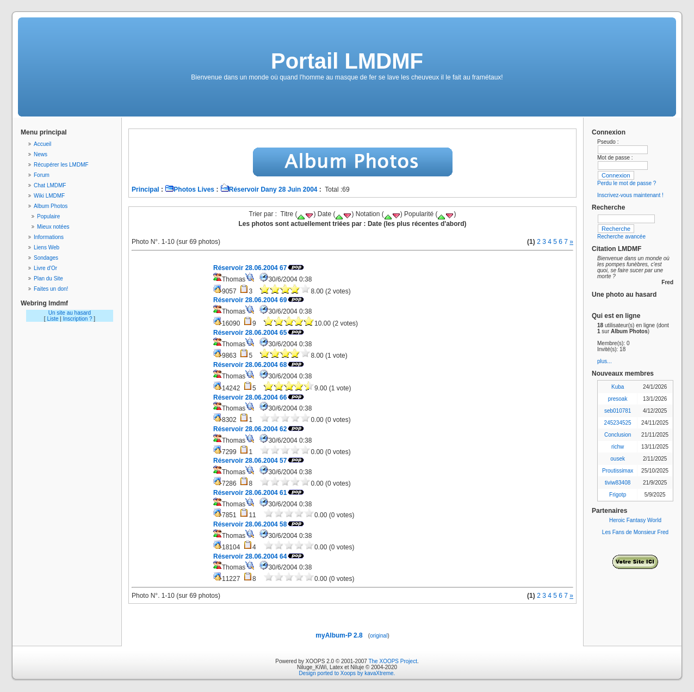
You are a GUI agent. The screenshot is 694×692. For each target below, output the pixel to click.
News (40, 154)
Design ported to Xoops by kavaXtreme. (347, 673)
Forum (41, 175)
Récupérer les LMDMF (61, 165)
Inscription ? (77, 319)
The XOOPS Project (392, 661)
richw (617, 447)
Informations (49, 237)
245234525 (617, 423)
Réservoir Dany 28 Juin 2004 (269, 189)
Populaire (48, 216)
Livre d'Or (45, 268)
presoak (618, 399)
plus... (604, 361)
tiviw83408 (617, 483)
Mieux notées (53, 227)
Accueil (42, 144)
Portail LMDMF (347, 61)
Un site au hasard (69, 313)
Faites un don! (51, 289)
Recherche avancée (621, 237)
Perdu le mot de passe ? (626, 183)
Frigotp (617, 495)
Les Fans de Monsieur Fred (635, 532)
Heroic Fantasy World (635, 520)
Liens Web (46, 247)
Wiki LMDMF (49, 196)
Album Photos (50, 206)
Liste (52, 319)
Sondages (46, 258)
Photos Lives (189, 189)
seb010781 (617, 411)
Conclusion (617, 435)
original (378, 636)
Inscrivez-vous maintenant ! (630, 195)
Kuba (617, 387)
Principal (145, 189)
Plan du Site (48, 278)
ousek (617, 459)
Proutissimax (617, 471)
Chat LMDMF (50, 185)
